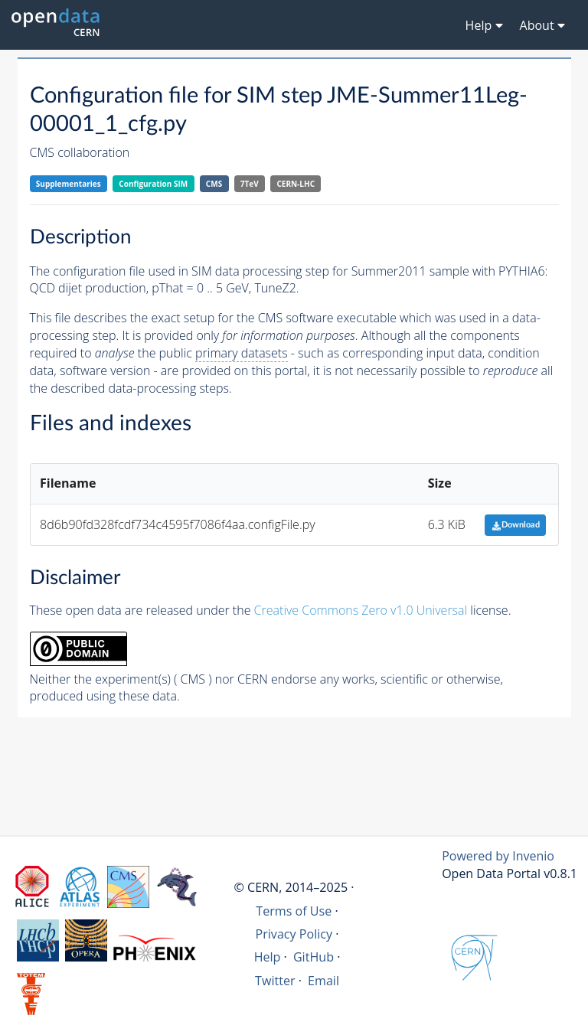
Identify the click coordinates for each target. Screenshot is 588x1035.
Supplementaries (68, 183)
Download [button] (516, 525)
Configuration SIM (153, 183)
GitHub (313, 956)
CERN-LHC (295, 183)
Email (323, 980)
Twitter (275, 980)
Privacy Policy (294, 934)
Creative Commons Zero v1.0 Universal (361, 610)
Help (267, 956)
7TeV (249, 183)
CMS (214, 183)
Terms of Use (294, 911)
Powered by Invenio (498, 855)
